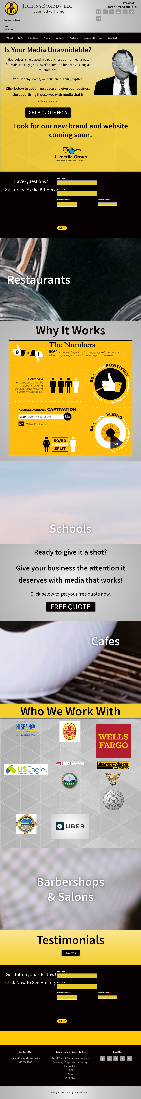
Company (61, 189)
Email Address (63, 200)
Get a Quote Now (48, 112)
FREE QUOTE (70, 606)
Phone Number (104, 200)
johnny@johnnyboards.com (122, 6)
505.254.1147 (130, 2)
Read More (70, 952)
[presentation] (78, 214)
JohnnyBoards (38, 8)
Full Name (61, 179)
